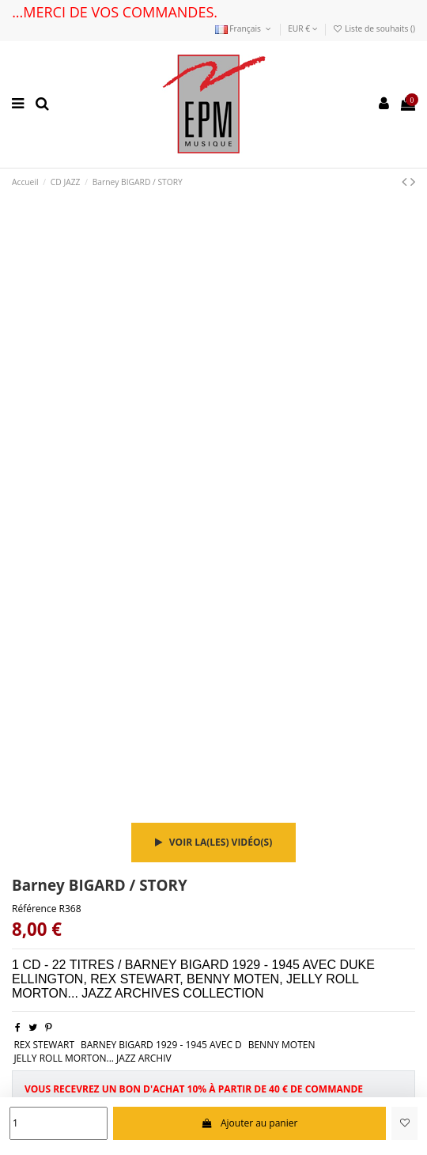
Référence (34, 909)
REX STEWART (43, 1044)
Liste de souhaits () (373, 28)
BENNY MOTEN (282, 1044)
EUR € (303, 28)
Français (244, 28)
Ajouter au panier (249, 1123)
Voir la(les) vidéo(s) (214, 842)
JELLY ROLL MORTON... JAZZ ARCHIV (92, 1058)
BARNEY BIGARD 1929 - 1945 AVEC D (161, 1044)
